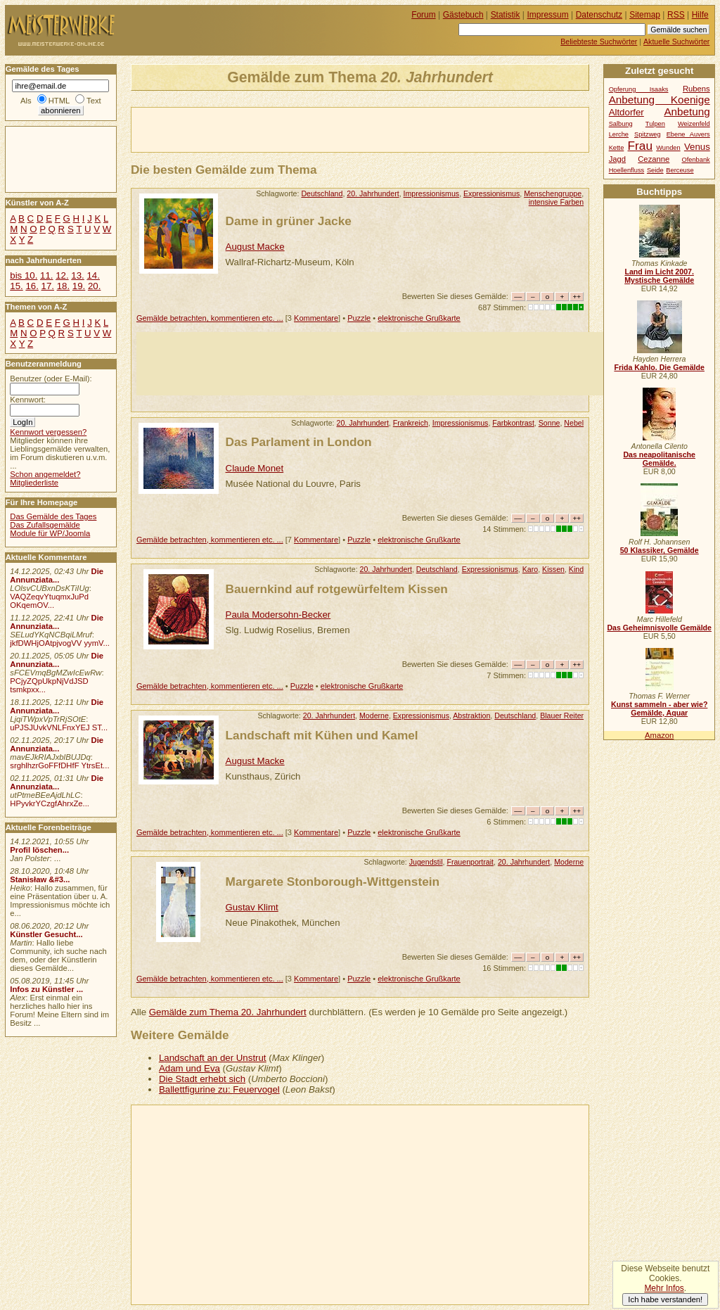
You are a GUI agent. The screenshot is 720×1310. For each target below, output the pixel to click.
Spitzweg (647, 134)
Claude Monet (255, 468)
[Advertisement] (296, 129)
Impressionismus (432, 193)
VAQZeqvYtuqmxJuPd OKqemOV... (49, 600)
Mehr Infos (663, 1288)
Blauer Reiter (562, 715)
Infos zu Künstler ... (46, 989)
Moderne (374, 715)
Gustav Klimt (252, 907)
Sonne (549, 423)
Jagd (617, 159)
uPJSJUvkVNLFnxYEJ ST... (59, 727)
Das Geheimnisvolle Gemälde (659, 627)
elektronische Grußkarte (419, 318)
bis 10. (23, 275)
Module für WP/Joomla (50, 533)
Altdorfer (626, 112)
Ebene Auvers (688, 134)
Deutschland (321, 193)
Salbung (621, 123)
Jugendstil (426, 862)
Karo (530, 569)
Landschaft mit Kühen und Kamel (322, 735)
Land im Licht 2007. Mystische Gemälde (659, 275)
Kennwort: (28, 399)
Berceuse (679, 170)
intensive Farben (556, 202)
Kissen (553, 569)
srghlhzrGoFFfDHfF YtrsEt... (59, 765)
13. (77, 275)
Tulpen (655, 123)
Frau (640, 146)
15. (16, 286)
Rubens (696, 88)
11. (46, 275)
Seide (655, 170)
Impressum (548, 15)
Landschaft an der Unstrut (212, 1058)
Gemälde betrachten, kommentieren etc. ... (209, 318)
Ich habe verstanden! (665, 1299)
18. (63, 286)
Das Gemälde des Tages (53, 516)
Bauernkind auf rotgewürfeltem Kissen (337, 589)
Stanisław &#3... (40, 879)
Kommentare (316, 318)
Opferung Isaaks (639, 89)
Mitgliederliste (34, 482)
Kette (616, 147)
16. (31, 286)
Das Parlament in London (299, 442)
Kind (576, 569)
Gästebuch (463, 15)
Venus (697, 146)
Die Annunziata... (56, 575)
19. (78, 286)
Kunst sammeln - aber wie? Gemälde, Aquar (659, 708)
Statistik (505, 15)
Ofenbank (696, 159)
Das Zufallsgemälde (45, 525)
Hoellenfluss (627, 170)
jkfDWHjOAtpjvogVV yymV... (60, 643)
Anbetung (686, 111)
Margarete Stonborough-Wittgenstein (333, 882)
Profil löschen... (39, 850)
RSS (676, 15)
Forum (423, 15)
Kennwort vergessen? (48, 432)
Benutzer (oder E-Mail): (50, 378)
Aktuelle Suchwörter (676, 41)
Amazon (659, 735)
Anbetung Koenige (659, 100)
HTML (59, 100)
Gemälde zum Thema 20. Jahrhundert (228, 1012)
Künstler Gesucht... (46, 934)
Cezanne (653, 159)
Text (93, 100)
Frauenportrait (470, 862)
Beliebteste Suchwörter (598, 41)
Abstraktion (471, 715)
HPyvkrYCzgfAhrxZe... (49, 803)
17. (47, 286)
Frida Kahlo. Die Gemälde (659, 367)
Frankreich (410, 423)
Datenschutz (599, 15)
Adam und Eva (189, 1068)
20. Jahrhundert (373, 193)
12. (62, 275)
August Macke (255, 246)
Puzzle (359, 318)
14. (92, 275)
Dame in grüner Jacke (289, 221)
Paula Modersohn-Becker (278, 614)
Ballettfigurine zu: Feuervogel (219, 1089)
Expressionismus (491, 193)
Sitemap (644, 15)
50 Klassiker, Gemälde (659, 550)
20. (94, 286)
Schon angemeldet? (45, 474)
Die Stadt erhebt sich (202, 1079)
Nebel (574, 423)
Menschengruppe (552, 193)
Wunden (668, 147)
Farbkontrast (513, 423)
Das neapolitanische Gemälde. (659, 458)
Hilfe (700, 15)
